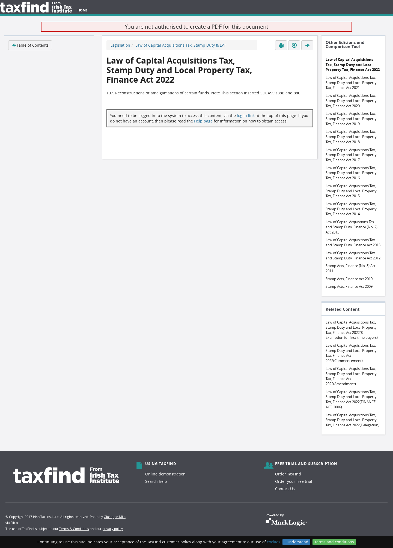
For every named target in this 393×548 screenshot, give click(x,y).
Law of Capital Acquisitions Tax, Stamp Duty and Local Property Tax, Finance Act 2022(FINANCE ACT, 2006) (351, 399)
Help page (203, 121)
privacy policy (112, 528)
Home (83, 10)
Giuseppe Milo (115, 516)
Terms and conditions (334, 541)
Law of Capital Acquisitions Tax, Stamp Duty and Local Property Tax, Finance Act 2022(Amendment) (351, 376)
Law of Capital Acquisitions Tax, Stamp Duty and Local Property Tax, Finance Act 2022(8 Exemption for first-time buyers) (352, 330)
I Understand (296, 541)
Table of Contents (30, 45)
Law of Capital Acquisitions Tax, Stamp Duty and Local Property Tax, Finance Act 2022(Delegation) (352, 419)
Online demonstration (165, 474)
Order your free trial (293, 481)
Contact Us (285, 488)
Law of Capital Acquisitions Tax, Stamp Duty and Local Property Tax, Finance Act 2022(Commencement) (351, 353)
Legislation (120, 45)
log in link (246, 115)
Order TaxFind (288, 474)
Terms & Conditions (74, 528)
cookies (273, 541)
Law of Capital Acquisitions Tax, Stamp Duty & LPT (180, 45)
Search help (156, 481)
